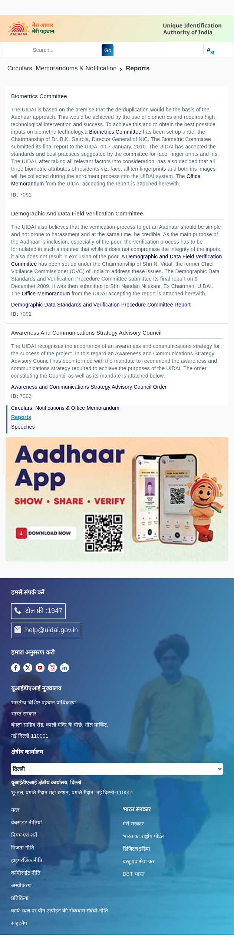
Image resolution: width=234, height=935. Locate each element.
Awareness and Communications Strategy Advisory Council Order (89, 387)
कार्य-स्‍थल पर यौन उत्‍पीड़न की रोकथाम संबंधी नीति (59, 911)
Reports (21, 417)
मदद (15, 810)
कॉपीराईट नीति (25, 873)
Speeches (23, 427)
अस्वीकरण (21, 885)
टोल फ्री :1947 (38, 611)
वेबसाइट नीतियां (26, 822)
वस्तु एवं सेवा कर (139, 861)
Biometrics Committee (115, 132)
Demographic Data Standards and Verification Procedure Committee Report (101, 305)
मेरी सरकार (133, 824)
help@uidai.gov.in (46, 630)
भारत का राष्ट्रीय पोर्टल (144, 836)
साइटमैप (19, 923)
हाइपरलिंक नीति (26, 860)
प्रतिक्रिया (20, 898)
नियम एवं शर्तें (24, 835)
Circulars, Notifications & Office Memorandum (65, 408)
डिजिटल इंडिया (137, 849)
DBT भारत (134, 874)
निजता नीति (22, 848)
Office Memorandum (46, 293)
